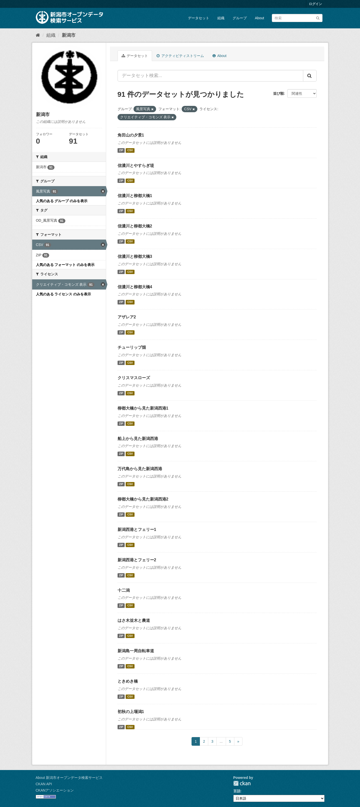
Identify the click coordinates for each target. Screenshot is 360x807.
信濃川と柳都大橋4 (135, 287)
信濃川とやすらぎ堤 (136, 165)
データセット (198, 18)
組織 (220, 18)
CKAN (242, 783)
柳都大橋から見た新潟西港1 (143, 408)
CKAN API (44, 784)
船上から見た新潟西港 (138, 438)
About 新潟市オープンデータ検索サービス (69, 778)
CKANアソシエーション (55, 790)
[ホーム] (38, 35)
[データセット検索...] (210, 76)
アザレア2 (127, 317)
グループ (240, 18)
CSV (130, 150)
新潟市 (68, 35)
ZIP (121, 150)
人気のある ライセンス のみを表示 (63, 294)
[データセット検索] (297, 18)
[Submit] (318, 17)
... (221, 741)
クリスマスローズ (134, 378)
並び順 (278, 93)
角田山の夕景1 (131, 135)
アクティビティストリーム (180, 56)
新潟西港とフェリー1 (137, 529)
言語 (236, 791)
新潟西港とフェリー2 (137, 560)
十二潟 (124, 590)
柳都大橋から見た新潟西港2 (143, 499)
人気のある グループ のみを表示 (62, 201)
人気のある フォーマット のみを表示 (65, 265)
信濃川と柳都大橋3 (135, 256)
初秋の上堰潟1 (131, 711)
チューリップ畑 (132, 347)
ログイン (315, 4)
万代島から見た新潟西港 (140, 469)
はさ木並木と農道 (134, 620)
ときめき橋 (128, 681)
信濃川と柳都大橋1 (135, 196)
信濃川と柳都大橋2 (135, 226)
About (259, 18)
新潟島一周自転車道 (136, 651)
